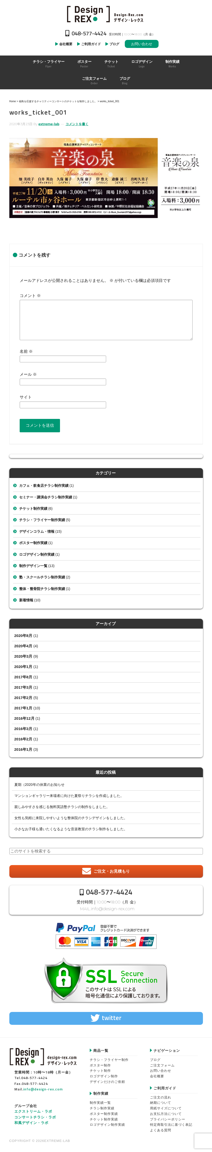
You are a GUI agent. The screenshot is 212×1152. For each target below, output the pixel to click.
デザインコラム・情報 (36, 531)
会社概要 (157, 1076)
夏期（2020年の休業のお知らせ (39, 785)
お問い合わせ (141, 44)
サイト (26, 397)
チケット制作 (100, 1070)
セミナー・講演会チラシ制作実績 (45, 497)
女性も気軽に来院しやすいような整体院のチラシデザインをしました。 (70, 818)
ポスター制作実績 (33, 543)
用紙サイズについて (166, 1108)
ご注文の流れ (160, 1097)
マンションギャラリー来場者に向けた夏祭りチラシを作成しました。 (69, 796)
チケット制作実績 (33, 508)
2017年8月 (23, 677)
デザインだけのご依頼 (107, 1081)
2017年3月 (23, 687)
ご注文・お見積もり (112, 871)
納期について (160, 1102)
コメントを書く (77, 124)
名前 (26, 351)
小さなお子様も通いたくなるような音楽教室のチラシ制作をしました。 (70, 829)
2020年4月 (23, 646)
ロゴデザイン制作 (104, 1076)
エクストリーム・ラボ (33, 1111)
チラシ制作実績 (102, 1108)
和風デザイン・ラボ (31, 1122)
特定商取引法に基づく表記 (171, 1124)
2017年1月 (23, 708)
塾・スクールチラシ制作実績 (42, 577)
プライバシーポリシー (167, 1119)
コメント (30, 295)
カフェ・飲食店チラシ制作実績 (44, 486)
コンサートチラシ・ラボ (35, 1116)
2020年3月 (23, 656)
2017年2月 (23, 697)
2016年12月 (24, 718)
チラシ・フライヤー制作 (109, 1059)
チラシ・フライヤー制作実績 (42, 520)
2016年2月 (23, 739)
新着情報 (26, 600)
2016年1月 (23, 749)
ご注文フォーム (162, 1065)
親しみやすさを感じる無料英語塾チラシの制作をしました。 (62, 807)
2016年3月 (23, 729)
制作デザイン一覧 (33, 566)
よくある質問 (160, 1130)
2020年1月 (23, 666)
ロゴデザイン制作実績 (36, 554)
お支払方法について (166, 1113)
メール (28, 374)
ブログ (155, 1059)
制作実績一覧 (100, 1102)
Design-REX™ (106, 14)
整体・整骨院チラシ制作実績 (42, 589)
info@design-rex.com (112, 908)
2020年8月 (23, 635)
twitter (112, 1017)
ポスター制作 (100, 1065)
